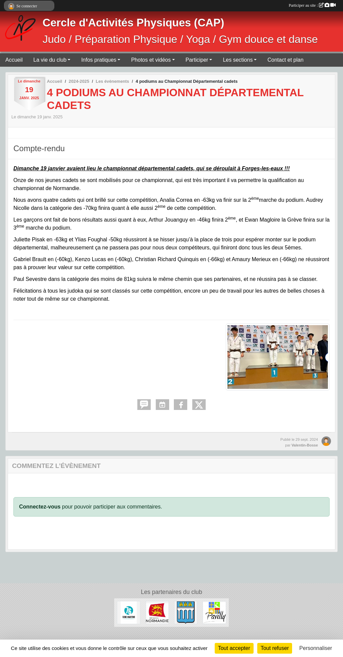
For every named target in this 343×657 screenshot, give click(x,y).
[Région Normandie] (157, 612)
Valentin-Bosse (304, 445)
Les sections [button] (238, 60)
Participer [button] (197, 60)
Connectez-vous (40, 507)
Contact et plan (285, 60)
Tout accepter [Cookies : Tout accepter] (234, 648)
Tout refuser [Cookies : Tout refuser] (275, 648)
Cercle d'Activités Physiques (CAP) (133, 23)
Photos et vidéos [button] (150, 60)
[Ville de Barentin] (185, 612)
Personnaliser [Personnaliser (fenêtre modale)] (315, 648)
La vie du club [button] (50, 60)
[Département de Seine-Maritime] (128, 612)
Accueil (14, 60)
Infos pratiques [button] (98, 60)
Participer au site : (312, 5)
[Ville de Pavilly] (214, 612)
